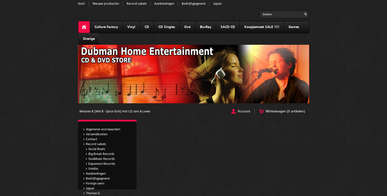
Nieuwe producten (106, 3)
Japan (217, 3)
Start (81, 3)
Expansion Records (101, 164)
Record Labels (137, 3)
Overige (89, 39)
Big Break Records (101, 154)
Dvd (187, 27)
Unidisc (93, 168)
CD (147, 27)
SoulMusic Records (101, 159)
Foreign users (95, 183)
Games (294, 27)
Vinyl (131, 27)
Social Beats (96, 149)
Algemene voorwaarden (103, 129)
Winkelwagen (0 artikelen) (285, 111)
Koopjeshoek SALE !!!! (261, 27)
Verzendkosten (96, 134)
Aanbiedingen (164, 3)
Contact (91, 139)
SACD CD (228, 27)
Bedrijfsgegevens (194, 3)
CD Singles (166, 27)
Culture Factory (106, 27)
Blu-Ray (205, 27)
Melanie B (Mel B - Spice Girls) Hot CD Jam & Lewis (114, 111)
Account (244, 111)
